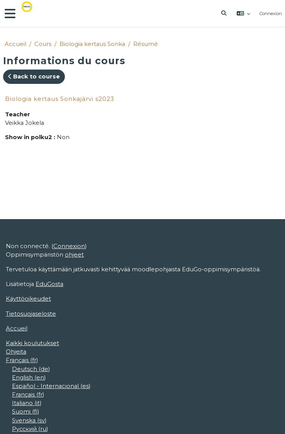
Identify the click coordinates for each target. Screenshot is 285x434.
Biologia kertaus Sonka (92, 44)
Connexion (271, 13)
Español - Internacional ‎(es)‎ (51, 386)
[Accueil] (32, 13)
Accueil (15, 44)
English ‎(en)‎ (29, 377)
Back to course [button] (34, 76)
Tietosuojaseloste (31, 313)
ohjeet (74, 254)
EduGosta (49, 284)
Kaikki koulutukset (32, 343)
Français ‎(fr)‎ (22, 360)
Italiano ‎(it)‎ (26, 403)
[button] (224, 13)
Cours (42, 44)
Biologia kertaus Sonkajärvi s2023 (59, 98)
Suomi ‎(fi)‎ (25, 411)
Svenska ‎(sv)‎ (29, 420)
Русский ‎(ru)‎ (30, 428)
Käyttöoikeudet (28, 298)
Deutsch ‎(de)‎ (31, 369)
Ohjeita (16, 351)
